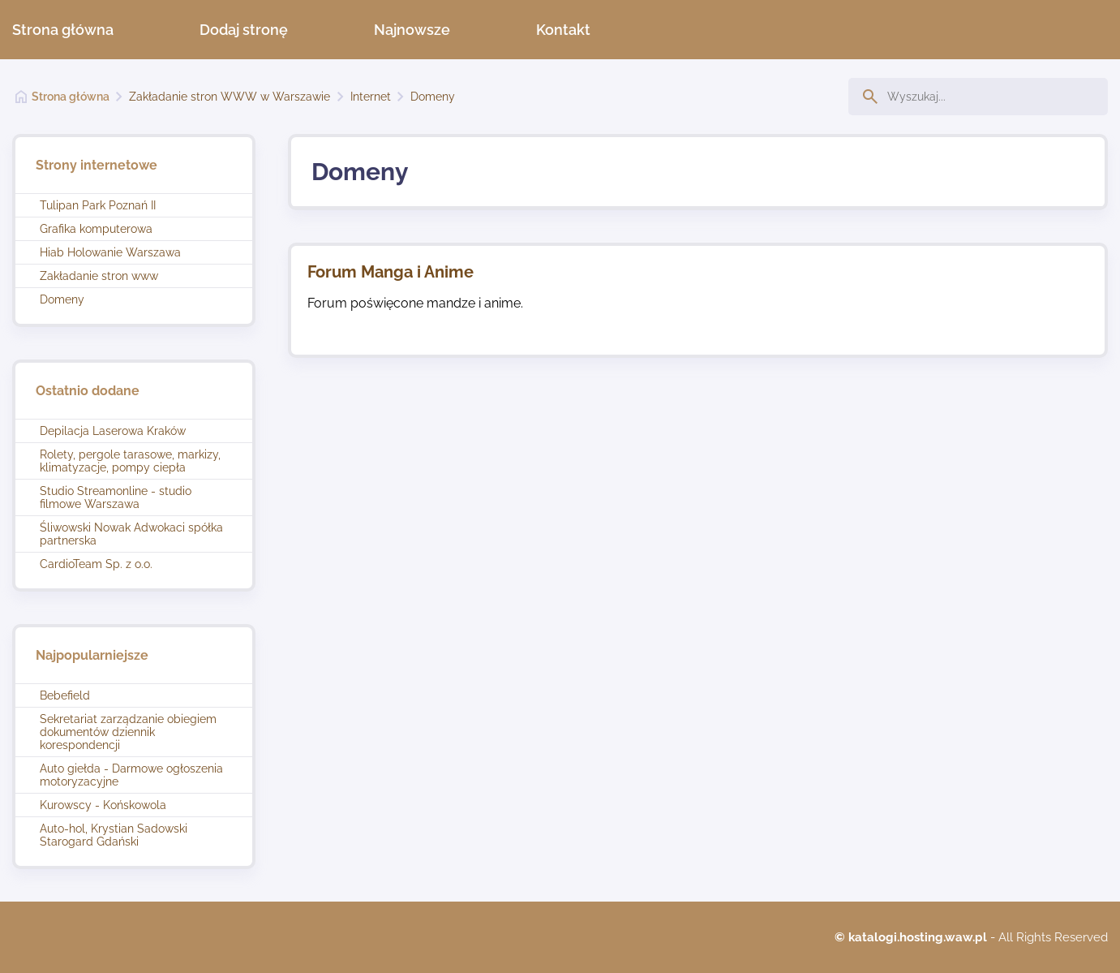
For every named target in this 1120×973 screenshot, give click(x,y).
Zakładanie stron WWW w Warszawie (229, 96)
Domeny (432, 96)
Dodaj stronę (244, 29)
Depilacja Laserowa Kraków (113, 430)
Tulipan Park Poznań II (98, 205)
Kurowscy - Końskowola (103, 805)
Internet (370, 96)
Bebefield (65, 695)
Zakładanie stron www (99, 275)
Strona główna (63, 29)
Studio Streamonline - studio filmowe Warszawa (115, 497)
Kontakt (563, 29)
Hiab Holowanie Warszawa (110, 252)
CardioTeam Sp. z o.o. (96, 564)
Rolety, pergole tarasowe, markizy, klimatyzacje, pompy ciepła (130, 461)
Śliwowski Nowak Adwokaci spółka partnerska (131, 534)
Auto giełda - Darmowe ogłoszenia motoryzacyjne (131, 775)
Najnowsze (412, 29)
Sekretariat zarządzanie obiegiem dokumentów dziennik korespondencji (128, 732)
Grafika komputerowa (96, 228)
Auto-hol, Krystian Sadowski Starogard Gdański (113, 835)
